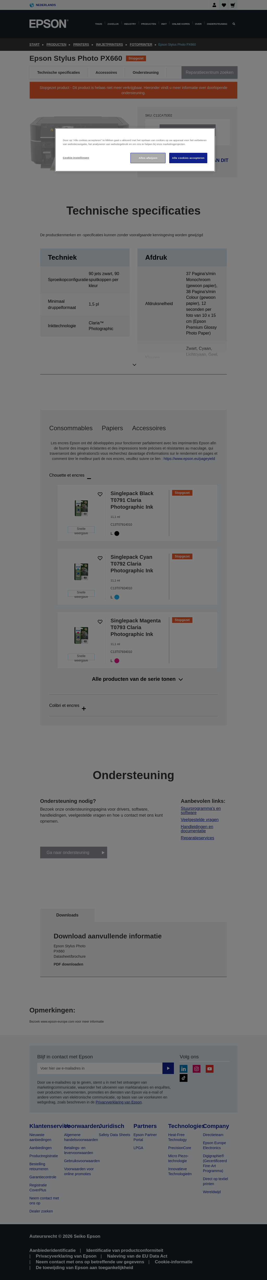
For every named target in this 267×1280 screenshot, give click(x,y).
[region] (135, 150)
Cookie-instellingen (76, 157)
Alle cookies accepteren (188, 157)
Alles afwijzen (148, 157)
